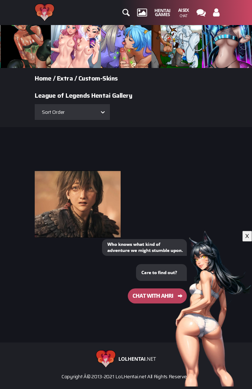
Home (43, 78)
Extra (65, 78)
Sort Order (53, 112)
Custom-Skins (98, 78)
